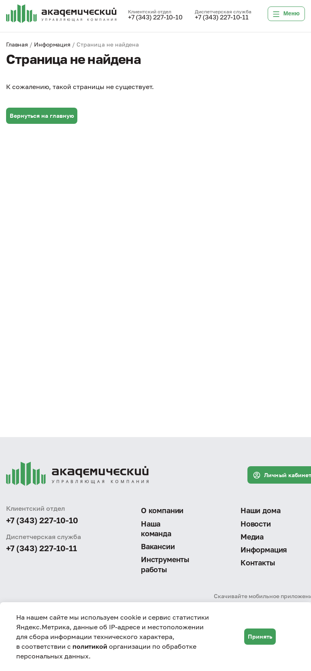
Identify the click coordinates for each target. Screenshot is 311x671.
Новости (256, 523)
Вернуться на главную (42, 115)
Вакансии (158, 546)
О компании (162, 510)
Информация (52, 44)
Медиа (252, 536)
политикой (89, 646)
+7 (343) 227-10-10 (155, 17)
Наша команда (156, 528)
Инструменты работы (165, 564)
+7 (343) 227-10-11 (222, 17)
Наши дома (260, 510)
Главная (17, 44)
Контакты (258, 562)
